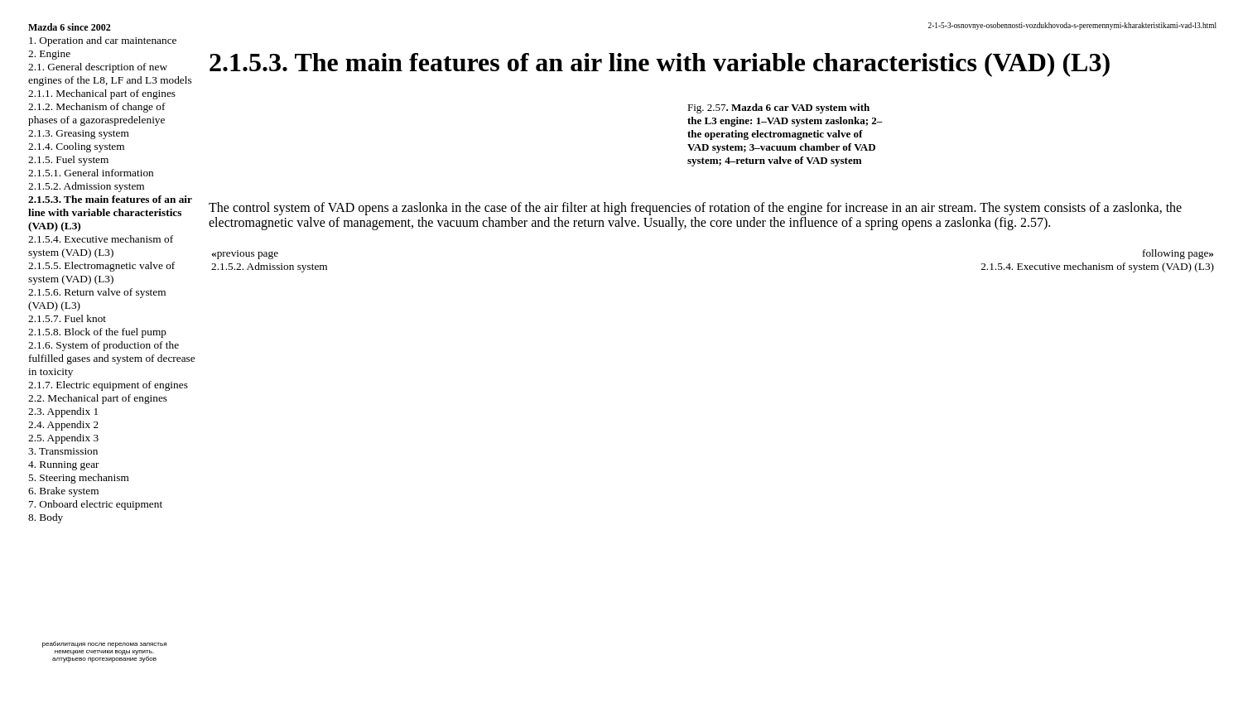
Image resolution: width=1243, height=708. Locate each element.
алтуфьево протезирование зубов (104, 658)
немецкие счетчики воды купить (103, 651)
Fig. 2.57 (706, 107)
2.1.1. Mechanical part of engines (102, 93)
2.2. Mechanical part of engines (97, 398)
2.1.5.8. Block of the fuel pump (97, 331)
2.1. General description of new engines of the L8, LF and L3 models (110, 73)
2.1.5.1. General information (91, 172)
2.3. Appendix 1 (63, 411)
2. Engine (49, 53)
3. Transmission (63, 451)
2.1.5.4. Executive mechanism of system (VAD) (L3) (100, 245)
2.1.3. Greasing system (78, 133)
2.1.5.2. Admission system (86, 186)
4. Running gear (63, 464)
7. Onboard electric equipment (95, 504)
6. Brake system (63, 490)
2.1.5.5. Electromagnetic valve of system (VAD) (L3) (101, 272)
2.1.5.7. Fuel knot (67, 318)
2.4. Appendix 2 (63, 424)
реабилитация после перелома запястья (103, 644)
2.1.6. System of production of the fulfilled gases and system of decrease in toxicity (111, 358)
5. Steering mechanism (78, 477)
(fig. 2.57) (1021, 222)
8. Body (45, 517)
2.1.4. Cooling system (76, 146)
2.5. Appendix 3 (63, 437)
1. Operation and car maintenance (102, 40)
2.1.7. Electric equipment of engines (108, 384)
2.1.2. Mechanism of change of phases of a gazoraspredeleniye (96, 113)
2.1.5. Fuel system (68, 159)
